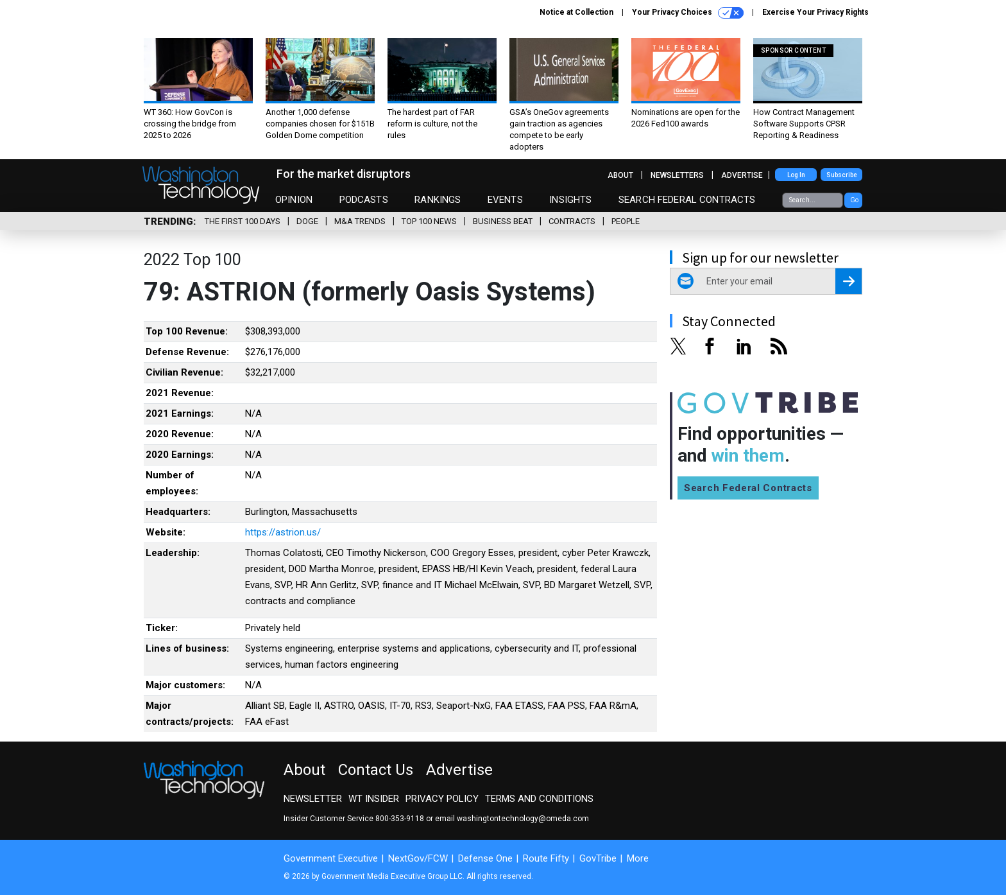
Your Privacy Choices (688, 13)
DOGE (307, 221)
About (620, 175)
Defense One (485, 858)
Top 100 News (429, 221)
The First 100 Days (242, 221)
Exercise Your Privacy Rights (815, 12)
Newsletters (677, 175)
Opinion (293, 199)
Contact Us (375, 770)
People (625, 221)
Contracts (572, 221)
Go (854, 200)
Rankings (437, 199)
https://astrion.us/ (283, 532)
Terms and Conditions (539, 798)
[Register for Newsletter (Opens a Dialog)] (848, 281)
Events (505, 199)
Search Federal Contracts (687, 199)
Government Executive (331, 858)
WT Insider (373, 798)
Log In (796, 174)
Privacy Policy (442, 798)
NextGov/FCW (418, 858)
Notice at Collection (576, 12)
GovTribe (598, 858)
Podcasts (363, 199)
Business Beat (503, 221)
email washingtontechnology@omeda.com (512, 818)
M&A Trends (360, 221)
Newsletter (313, 798)
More (638, 858)
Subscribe (841, 174)
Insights (570, 199)
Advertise (742, 175)
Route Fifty (546, 858)
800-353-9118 (399, 818)
